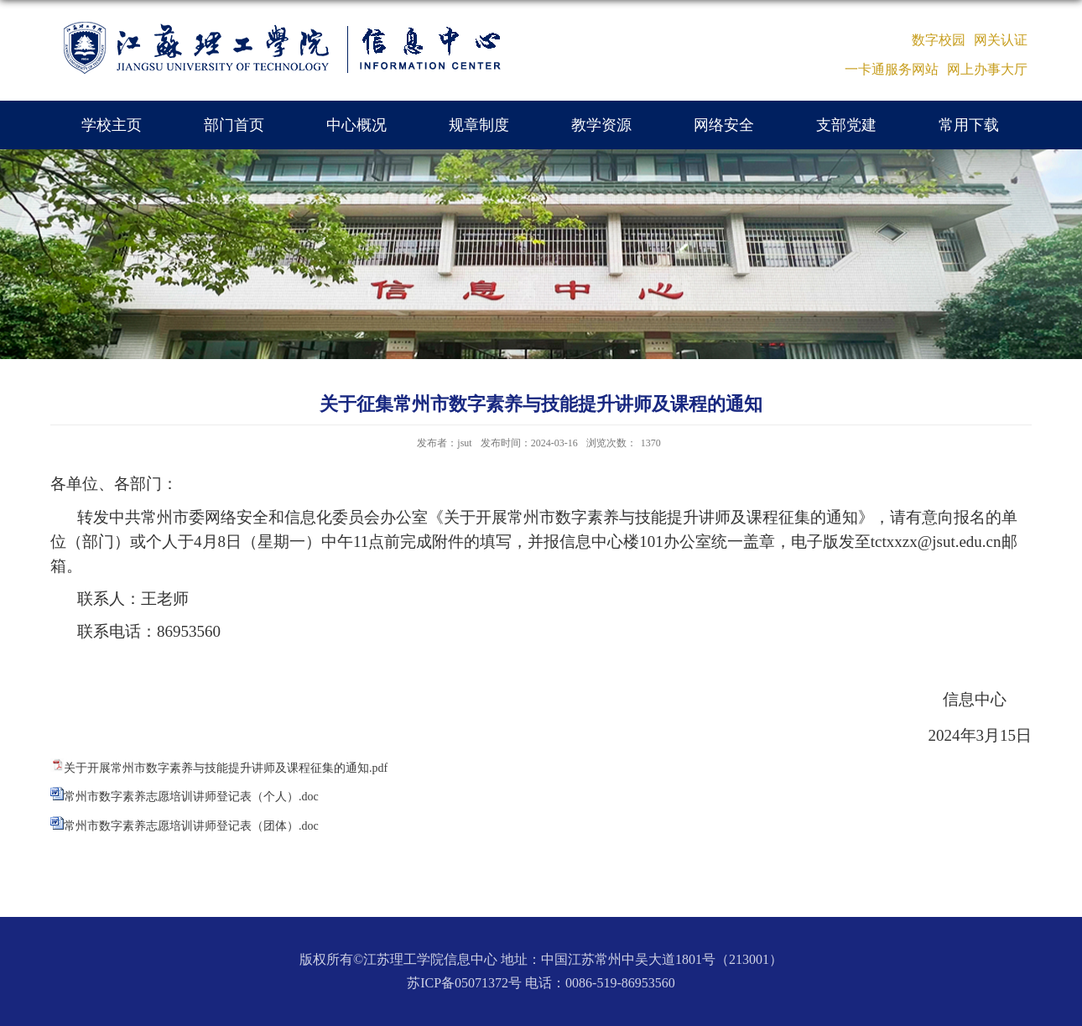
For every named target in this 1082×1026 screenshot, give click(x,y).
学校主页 (111, 125)
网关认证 (1000, 40)
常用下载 (969, 125)
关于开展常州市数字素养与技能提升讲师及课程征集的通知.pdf (226, 768)
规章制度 (479, 125)
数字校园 (938, 40)
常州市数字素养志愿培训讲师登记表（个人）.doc (191, 796)
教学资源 (601, 125)
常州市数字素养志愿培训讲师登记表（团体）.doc (191, 826)
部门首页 (234, 125)
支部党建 (846, 125)
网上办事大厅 (987, 69)
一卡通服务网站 (892, 69)
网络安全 (724, 125)
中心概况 (356, 125)
